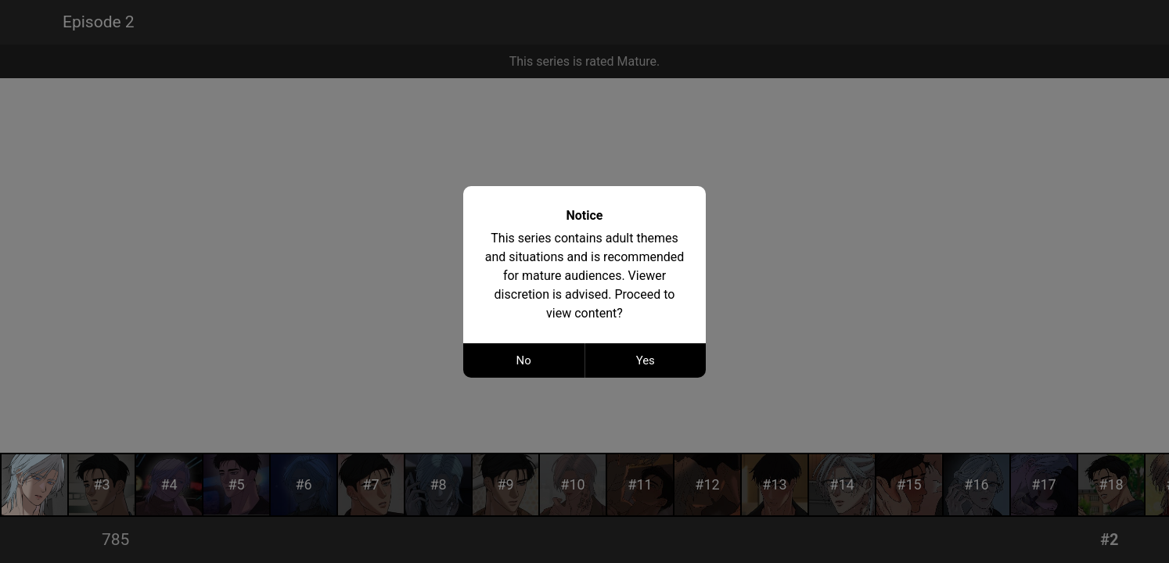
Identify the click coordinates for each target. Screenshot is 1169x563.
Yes (645, 360)
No (523, 360)
